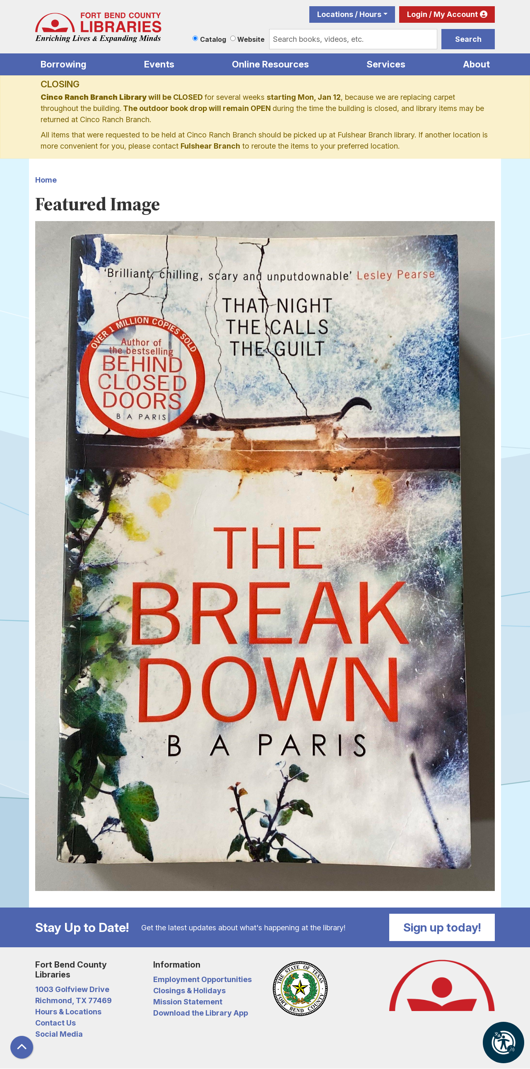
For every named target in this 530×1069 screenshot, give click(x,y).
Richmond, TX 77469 (73, 1000)
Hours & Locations (68, 1011)
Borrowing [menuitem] (64, 64)
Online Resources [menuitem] (270, 64)
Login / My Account (442, 14)
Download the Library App (200, 1013)
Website (251, 39)
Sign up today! (442, 927)
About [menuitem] (476, 64)
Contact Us (55, 1022)
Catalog (213, 39)
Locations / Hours (349, 14)
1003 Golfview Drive (72, 989)
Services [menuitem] (385, 64)
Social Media (59, 1034)
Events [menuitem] (159, 64)
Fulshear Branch (210, 146)
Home (46, 180)
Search (468, 39)
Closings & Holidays (189, 990)
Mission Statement (187, 1001)
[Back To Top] (21, 1047)
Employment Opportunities (202, 979)
